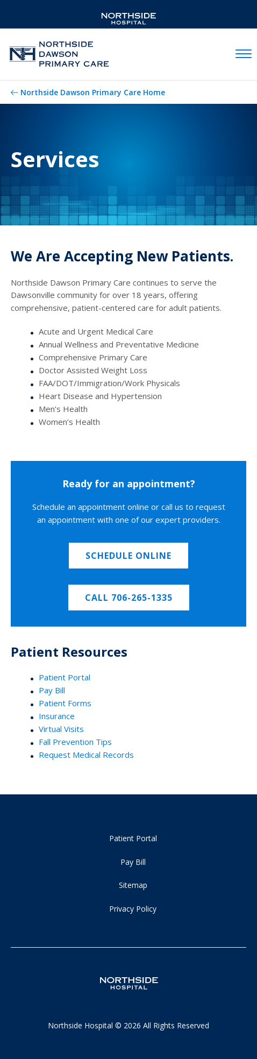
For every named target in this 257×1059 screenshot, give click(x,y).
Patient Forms (65, 703)
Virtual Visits (61, 728)
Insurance (57, 715)
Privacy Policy (132, 909)
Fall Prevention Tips (75, 741)
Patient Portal (64, 677)
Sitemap (133, 885)
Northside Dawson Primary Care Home (92, 92)
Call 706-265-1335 (129, 597)
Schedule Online (128, 556)
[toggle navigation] (243, 54)
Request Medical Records (86, 754)
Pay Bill (52, 690)
